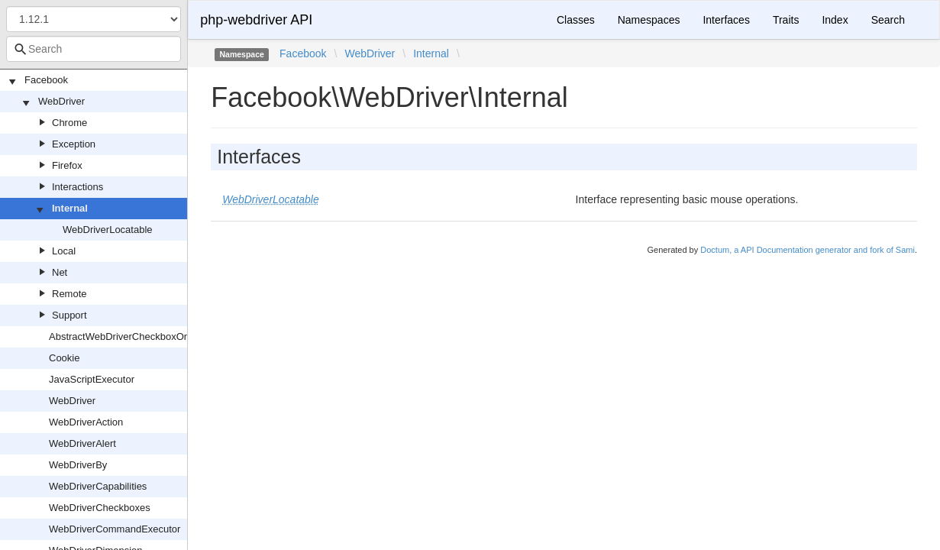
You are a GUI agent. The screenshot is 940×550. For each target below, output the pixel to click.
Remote (69, 293)
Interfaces (726, 20)
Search (888, 20)
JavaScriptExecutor (91, 379)
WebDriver (61, 101)
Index (835, 20)
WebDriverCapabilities (98, 486)
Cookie (64, 358)
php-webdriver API (256, 20)
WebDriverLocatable (108, 229)
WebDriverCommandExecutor (114, 529)
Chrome (69, 122)
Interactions (77, 186)
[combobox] (93, 49)
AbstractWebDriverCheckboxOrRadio (131, 336)
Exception (73, 144)
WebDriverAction (86, 422)
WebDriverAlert (82, 443)
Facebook (46, 80)
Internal (70, 208)
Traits (786, 20)
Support (69, 315)
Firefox (67, 165)
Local (64, 251)
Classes (576, 20)
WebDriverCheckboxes (99, 507)
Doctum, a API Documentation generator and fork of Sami (807, 249)
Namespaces (649, 20)
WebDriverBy (78, 465)
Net (59, 272)
